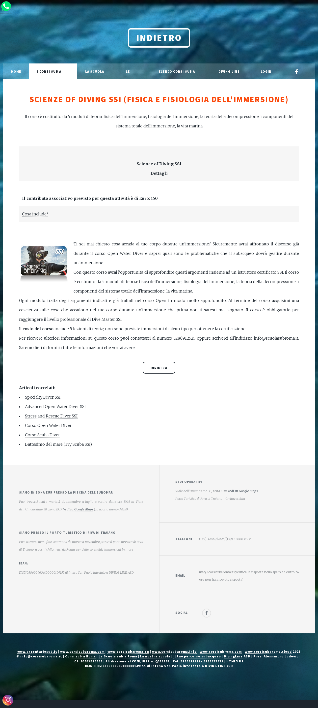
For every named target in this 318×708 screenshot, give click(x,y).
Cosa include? (35, 213)
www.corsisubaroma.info (174, 651)
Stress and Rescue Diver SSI (51, 415)
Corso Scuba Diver (42, 434)
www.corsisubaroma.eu (128, 651)
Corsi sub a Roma (80, 656)
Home (16, 71)
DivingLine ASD (237, 656)
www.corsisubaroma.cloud (268, 651)
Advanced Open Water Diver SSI (55, 406)
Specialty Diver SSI (42, 397)
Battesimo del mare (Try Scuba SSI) (58, 444)
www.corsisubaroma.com (82, 651)
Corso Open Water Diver (48, 425)
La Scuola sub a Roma (118, 656)
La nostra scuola (155, 656)
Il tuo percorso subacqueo (197, 656)
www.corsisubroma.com (221, 651)
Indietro (159, 37)
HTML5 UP (235, 661)
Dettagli (159, 173)
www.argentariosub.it (37, 651)
